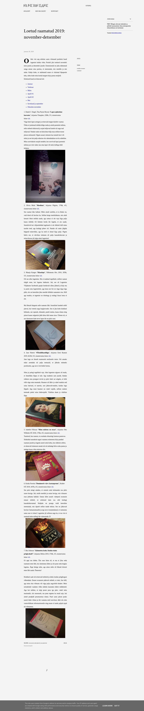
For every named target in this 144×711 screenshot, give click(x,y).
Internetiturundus (116, 33)
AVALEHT (27, 11)
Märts (29, 90)
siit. (29, 118)
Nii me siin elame (36, 5)
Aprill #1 (31, 94)
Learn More (107, 706)
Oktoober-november (34, 107)
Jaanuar (30, 84)
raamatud (79, 70)
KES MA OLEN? (40, 11)
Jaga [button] (78, 58)
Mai (29, 100)
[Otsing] (88, 5)
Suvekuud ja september (35, 104)
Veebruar (31, 87)
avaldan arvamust (81, 68)
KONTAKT (54, 11)
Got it (116, 706)
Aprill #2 (31, 97)
